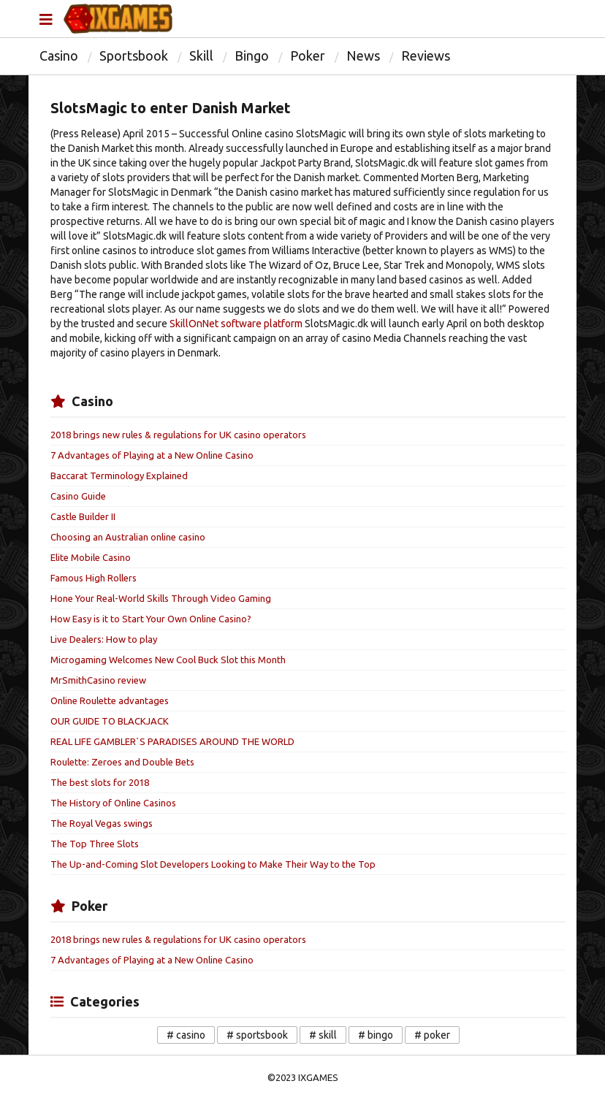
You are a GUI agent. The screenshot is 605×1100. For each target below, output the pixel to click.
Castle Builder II (82, 516)
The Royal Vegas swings (101, 823)
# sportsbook (257, 1035)
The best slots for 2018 (99, 782)
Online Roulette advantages (109, 700)
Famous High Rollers (93, 578)
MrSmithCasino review (98, 680)
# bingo (375, 1035)
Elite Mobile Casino (90, 557)
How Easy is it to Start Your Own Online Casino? (150, 619)
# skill (323, 1035)
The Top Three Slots (94, 844)
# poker (432, 1035)
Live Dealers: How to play (103, 639)
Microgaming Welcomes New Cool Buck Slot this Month (168, 659)
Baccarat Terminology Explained (119, 475)
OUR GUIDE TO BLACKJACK (109, 721)
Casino (58, 55)
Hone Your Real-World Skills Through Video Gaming (160, 598)
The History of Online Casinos (113, 803)
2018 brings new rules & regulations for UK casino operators (178, 434)
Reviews (425, 55)
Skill (201, 55)
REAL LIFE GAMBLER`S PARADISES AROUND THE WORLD (172, 741)
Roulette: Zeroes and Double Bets (122, 762)
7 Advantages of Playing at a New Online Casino (152, 455)
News (363, 55)
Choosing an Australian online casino (127, 537)
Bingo (252, 55)
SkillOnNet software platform (236, 323)
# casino (186, 1035)
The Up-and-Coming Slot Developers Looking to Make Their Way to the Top (213, 864)
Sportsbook (133, 55)
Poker (307, 55)
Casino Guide (78, 496)
